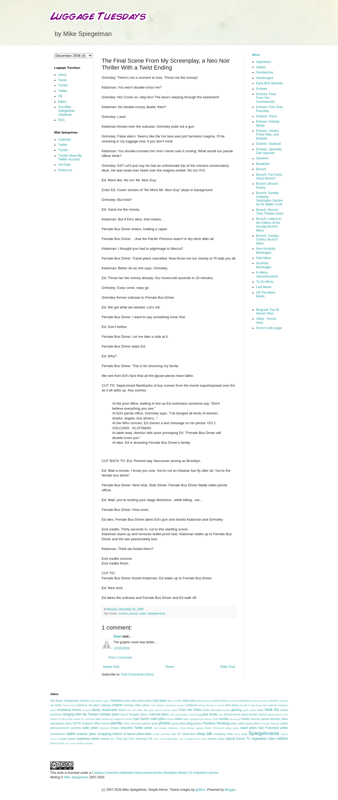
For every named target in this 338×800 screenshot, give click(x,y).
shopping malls (223, 734)
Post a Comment (120, 657)
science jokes (86, 734)
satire (142, 613)
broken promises (259, 700)
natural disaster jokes (274, 718)
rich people (160, 728)
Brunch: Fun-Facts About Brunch (269, 176)
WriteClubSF (57, 743)
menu (179, 719)
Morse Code (211, 719)
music (245, 719)
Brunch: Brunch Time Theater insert (269, 211)
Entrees (261, 89)
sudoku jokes (66, 738)
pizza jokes (179, 723)
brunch (273, 700)
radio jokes (90, 728)
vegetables (259, 739)
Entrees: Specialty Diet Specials (269, 151)
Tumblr (63, 85)
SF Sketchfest (186, 734)
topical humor (235, 739)
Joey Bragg (195, 714)
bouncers (233, 700)
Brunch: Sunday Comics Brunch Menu (267, 239)
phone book (150, 723)
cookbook (191, 705)
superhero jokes (88, 739)
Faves (62, 80)
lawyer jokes (275, 714)
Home (170, 667)
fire (129, 710)
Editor (62, 102)
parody (133, 613)
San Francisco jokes (273, 728)
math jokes (158, 719)
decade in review (215, 705)
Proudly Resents (270, 723)
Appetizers (263, 62)
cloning (128, 705)
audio (126, 700)
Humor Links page (269, 328)
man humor (141, 719)
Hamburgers (265, 78)
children (117, 705)
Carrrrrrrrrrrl (69, 705)
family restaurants (104, 710)
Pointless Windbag (216, 723)
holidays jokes (110, 714)
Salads (261, 67)
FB (60, 96)
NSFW (77, 723)
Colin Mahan (157, 705)
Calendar (64, 139)
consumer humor (174, 705)
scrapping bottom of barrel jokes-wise (124, 734)
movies (123, 613)
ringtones (173, 728)
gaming (236, 710)
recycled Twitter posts (136, 728)
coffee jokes (141, 705)
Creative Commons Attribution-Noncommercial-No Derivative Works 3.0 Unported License (155, 773)
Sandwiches (264, 72)
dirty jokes (232, 705)
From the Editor (190, 710)
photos (164, 723)
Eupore (87, 710)
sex (174, 734)
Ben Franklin (175, 700)
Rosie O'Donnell (214, 728)
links (98, 718)
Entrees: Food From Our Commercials (266, 98)
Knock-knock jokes (236, 714)
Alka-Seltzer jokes (100, 700)
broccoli (244, 700)
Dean (117, 636)
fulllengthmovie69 (220, 710)
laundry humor (258, 714)
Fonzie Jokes (170, 710)
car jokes (56, 705)
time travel (201, 738)
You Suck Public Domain (79, 743)
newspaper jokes (61, 723)
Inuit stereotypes (179, 714)
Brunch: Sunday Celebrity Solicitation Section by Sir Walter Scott (269, 198)
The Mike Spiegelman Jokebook (66, 111)
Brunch (261, 169)
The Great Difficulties (166, 738)
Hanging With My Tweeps (80, 714)
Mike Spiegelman (193, 719)
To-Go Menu (265, 282)
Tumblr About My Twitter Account (70, 157)
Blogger (230, 790)
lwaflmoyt (107, 719)
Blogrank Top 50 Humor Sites (267, 311)
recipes (114, 727)
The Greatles (186, 738)
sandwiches (57, 734)
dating (201, 705)
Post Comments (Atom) (137, 674)
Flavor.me (65, 170)
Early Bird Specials (269, 83)
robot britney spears (191, 728)
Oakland (87, 723)
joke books (210, 714)
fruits (206, 709)
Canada (283, 700)
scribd (156, 734)
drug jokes (262, 705)
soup (244, 734)
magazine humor (123, 719)
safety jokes (232, 728)
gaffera (200, 790)
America (116, 700)
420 (52, 700)
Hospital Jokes (138, 714)
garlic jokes (249, 710)
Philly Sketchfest (132, 723)
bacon (149, 700)
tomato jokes (216, 738)
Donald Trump (247, 705)
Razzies (104, 728)
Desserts (262, 158)
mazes (170, 719)
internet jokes (159, 714)
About (62, 75)
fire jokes (137, 710)
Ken (221, 714)
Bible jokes (189, 700)
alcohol (84, 700)
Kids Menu (263, 258)
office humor (102, 723)
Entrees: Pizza (266, 116)
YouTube (64, 165)
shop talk (204, 734)
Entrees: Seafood (268, 144)
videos (282, 738)
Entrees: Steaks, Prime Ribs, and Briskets (267, 134)
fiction (122, 709)
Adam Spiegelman (67, 700)
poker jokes (237, 723)
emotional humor (69, 710)
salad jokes (248, 728)
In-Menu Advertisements (267, 274)
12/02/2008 (121, 648)
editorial (273, 705)
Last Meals (263, 287)
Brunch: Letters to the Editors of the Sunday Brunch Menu (268, 224)
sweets (105, 738)
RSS (61, 120)
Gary (260, 709)
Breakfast (263, 164)
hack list (272, 709)
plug (190, 723)
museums (235, 719)
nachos (255, 718)
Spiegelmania (156, 613)
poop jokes (253, 723)
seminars (166, 734)
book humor (219, 700)
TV (248, 739)
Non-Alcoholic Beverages (266, 250)
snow (237, 734)
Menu (256, 54)
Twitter (62, 91)
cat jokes (94, 705)
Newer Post (111, 667)
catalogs (105, 705)
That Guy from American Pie (134, 738)
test (113, 738)
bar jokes (160, 700)
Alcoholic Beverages (263, 265)
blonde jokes (204, 700)
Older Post (227, 667)
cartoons (81, 705)
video (272, 739)
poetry (198, 723)
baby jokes (138, 700)
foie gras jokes (152, 710)
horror (124, 714)
